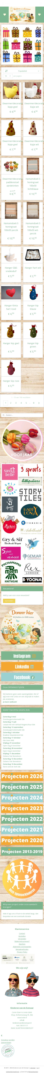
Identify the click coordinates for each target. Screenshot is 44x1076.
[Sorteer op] (22, 71)
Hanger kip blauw (32, 307)
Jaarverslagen (6, 1042)
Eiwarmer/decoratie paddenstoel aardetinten (13, 182)
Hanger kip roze (11, 381)
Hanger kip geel (11, 343)
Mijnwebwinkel (33, 1072)
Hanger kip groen (32, 345)
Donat (3, 1040)
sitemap (32, 1068)
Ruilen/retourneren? (22, 941)
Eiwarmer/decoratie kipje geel (13, 105)
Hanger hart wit (33, 267)
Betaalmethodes (22, 949)
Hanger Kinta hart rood (11, 307)
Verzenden (22, 939)
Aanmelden (9, 601)
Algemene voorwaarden (22, 947)
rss (38, 1068)
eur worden (10, 1040)
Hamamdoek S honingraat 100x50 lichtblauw (33, 183)
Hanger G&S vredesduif (11, 269)
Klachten (22, 944)
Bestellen (22, 936)
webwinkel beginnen (12, 1072)
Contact (22, 933)
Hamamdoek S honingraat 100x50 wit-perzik (33, 228)
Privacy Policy (22, 952)
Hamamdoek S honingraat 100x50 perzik (11, 227)
